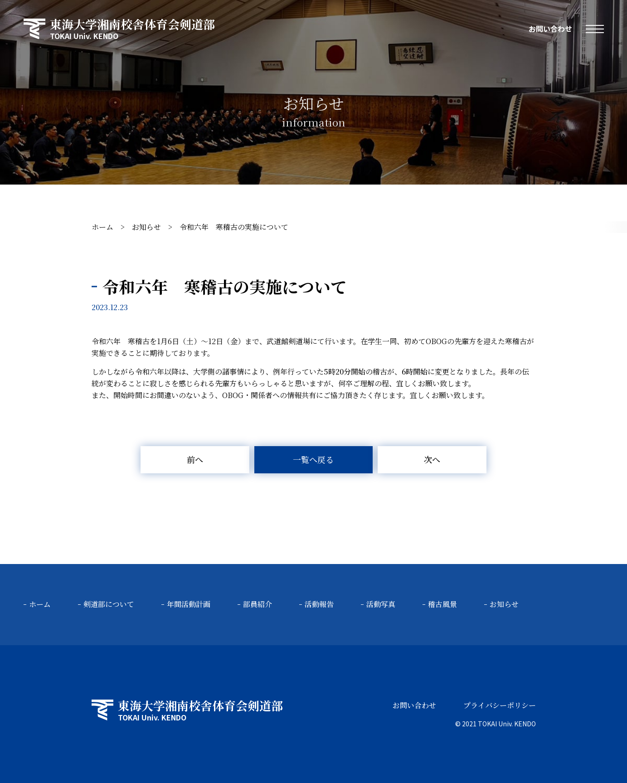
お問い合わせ (550, 28)
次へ (432, 459)
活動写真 (380, 604)
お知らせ (146, 227)
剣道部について (108, 604)
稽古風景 (442, 604)
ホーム (102, 227)
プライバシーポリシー (499, 705)
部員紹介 (257, 604)
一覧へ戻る (313, 459)
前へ (195, 459)
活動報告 (319, 604)
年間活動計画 (188, 604)
